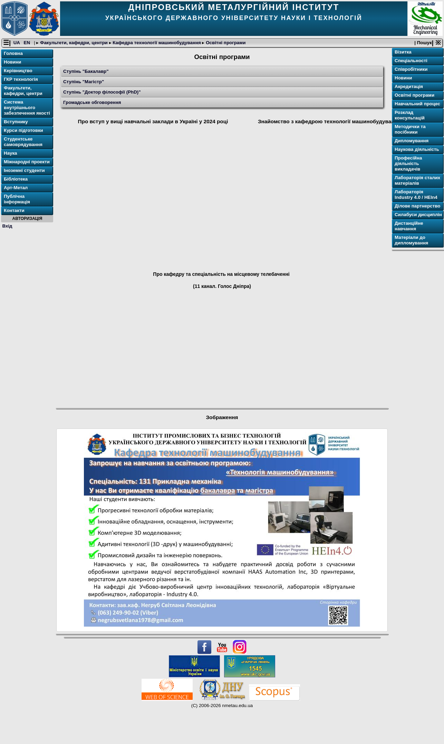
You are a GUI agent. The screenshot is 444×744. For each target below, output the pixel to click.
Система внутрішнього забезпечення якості (27, 107)
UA (17, 42)
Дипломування (411, 140)
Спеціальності (411, 60)
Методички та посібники (410, 129)
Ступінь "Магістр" (83, 81)
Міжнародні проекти (27, 161)
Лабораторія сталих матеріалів (417, 180)
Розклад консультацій (410, 115)
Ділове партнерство (417, 206)
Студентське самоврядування (23, 141)
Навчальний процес (417, 103)
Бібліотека (16, 179)
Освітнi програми (224, 42)
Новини (12, 62)
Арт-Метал (16, 187)
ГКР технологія (21, 79)
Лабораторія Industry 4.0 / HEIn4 (416, 194)
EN (27, 42)
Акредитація (409, 86)
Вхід (7, 226)
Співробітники (411, 69)
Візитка (403, 52)
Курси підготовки (23, 130)
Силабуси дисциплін (418, 214)
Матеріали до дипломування (411, 240)
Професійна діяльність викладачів (408, 163)
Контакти (14, 210)
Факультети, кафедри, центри (74, 42)
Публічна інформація (17, 199)
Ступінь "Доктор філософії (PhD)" (102, 92)
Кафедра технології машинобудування (157, 42)
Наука (10, 153)
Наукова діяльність (417, 149)
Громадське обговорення (92, 102)
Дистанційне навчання (409, 226)
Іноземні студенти (24, 170)
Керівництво (18, 70)
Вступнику (16, 121)
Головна (13, 53)
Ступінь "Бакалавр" (86, 71)
